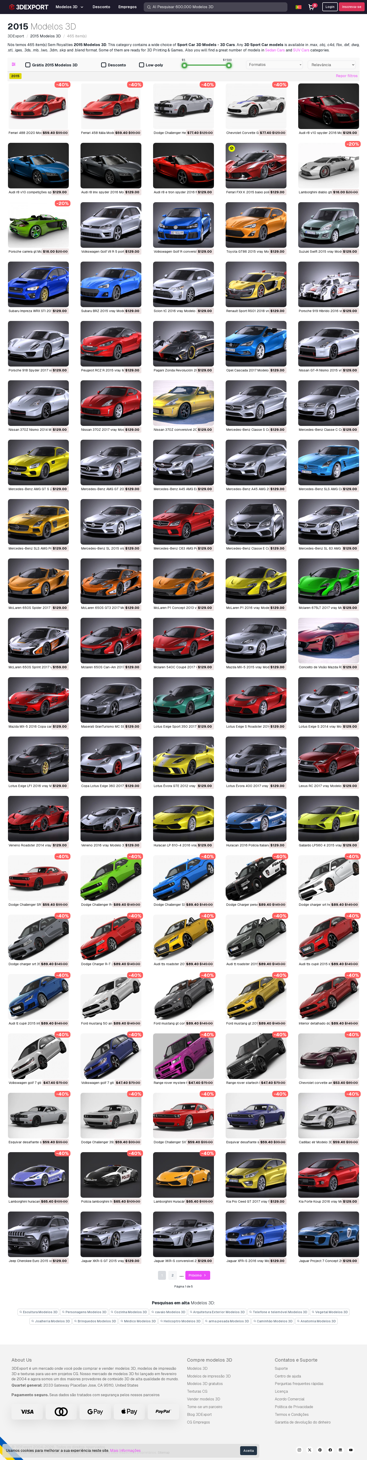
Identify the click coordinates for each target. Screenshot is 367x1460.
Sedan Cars (275, 50)
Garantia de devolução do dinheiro (303, 1422)
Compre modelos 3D (209, 1360)
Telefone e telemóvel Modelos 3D (278, 1312)
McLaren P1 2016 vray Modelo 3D (251, 608)
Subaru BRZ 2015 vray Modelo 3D (107, 311)
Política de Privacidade (294, 1406)
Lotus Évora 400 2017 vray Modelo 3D (256, 786)
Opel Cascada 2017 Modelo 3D (250, 370)
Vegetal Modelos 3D (330, 1312)
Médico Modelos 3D (138, 1321)
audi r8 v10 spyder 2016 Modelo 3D (326, 133)
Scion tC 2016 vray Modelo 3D (177, 311)
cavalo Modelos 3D (168, 1312)
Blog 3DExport (199, 1414)
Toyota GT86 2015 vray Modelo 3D (253, 251)
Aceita (248, 1451)
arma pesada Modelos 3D (227, 1321)
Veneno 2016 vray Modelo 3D (103, 845)
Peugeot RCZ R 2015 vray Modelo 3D (109, 370)
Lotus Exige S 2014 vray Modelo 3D (326, 726)
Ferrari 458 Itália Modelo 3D (102, 133)
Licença (281, 1391)
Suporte (281, 1368)
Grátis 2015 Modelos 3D (51, 65)
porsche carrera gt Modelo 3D (31, 251)
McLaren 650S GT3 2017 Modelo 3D (109, 608)
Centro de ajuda (288, 1376)
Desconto (113, 65)
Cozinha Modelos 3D (129, 1312)
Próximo (198, 1275)
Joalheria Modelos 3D (50, 1321)
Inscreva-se (351, 7)
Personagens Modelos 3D (84, 1312)
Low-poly (151, 65)
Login (330, 7)
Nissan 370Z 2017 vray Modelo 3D (107, 430)
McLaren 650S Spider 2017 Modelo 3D (38, 608)
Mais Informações (125, 1450)
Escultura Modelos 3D (38, 1312)
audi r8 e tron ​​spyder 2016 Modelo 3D (183, 192)
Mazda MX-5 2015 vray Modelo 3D (252, 667)
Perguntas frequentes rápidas (299, 1383)
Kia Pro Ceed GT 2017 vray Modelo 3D (255, 1201)
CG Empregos (198, 1422)
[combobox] (274, 64)
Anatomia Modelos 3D (316, 1321)
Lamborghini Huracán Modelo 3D (178, 1201)
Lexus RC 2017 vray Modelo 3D (323, 786)
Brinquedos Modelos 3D (95, 1321)
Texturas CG (197, 1391)
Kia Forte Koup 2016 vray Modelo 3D (327, 1201)
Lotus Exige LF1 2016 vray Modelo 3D (37, 786)
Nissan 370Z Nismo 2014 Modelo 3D (37, 430)
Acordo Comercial (290, 1399)
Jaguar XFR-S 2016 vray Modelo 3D (253, 1261)
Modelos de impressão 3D (209, 1376)
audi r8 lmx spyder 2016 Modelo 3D (108, 192)
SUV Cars (301, 50)
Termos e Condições (292, 1414)
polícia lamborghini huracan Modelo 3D (110, 1201)
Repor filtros (347, 75)
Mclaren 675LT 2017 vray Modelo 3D (327, 608)
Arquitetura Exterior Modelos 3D (217, 1312)
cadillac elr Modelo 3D (316, 1142)
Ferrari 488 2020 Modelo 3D (30, 133)
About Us (21, 1360)
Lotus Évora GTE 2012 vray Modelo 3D (183, 786)
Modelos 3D (197, 1368)
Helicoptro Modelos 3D (180, 1321)
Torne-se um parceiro (204, 1406)
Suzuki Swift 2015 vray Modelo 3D (325, 251)
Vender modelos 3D (203, 1399)
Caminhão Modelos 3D (273, 1321)
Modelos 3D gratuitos (205, 1383)
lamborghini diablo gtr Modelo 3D (324, 192)
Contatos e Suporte (296, 1360)
